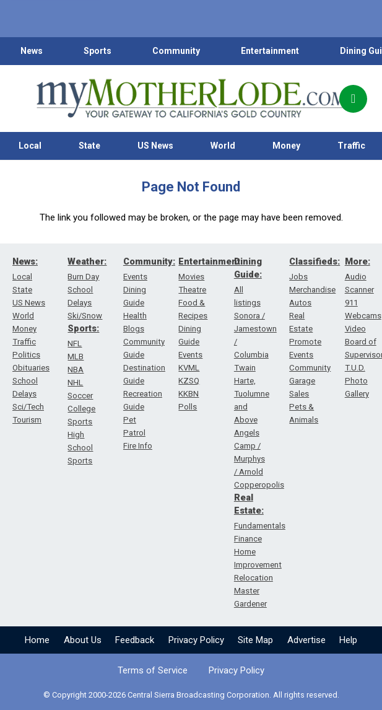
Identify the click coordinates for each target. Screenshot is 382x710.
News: (25, 261)
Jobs (298, 276)
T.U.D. (355, 367)
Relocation (253, 577)
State (89, 146)
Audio (356, 276)
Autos (300, 302)
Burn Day (83, 276)
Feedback (134, 640)
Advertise (306, 640)
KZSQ (188, 380)
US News (155, 146)
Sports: (83, 328)
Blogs (133, 328)
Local (30, 146)
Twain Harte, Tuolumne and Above (251, 393)
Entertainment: (210, 261)
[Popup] (353, 99)
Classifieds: (314, 261)
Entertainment (270, 51)
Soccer (80, 395)
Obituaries (31, 367)
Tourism (26, 419)
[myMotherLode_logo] (190, 98)
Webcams (363, 315)
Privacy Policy (196, 640)
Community (176, 51)
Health (135, 315)
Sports (97, 51)
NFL (74, 343)
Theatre (192, 289)
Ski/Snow (84, 315)
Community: (149, 261)
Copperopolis (259, 484)
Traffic (24, 341)
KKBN (188, 393)
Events (135, 276)
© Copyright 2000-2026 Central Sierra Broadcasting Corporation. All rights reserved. (191, 694)
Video (355, 328)
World (223, 146)
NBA (75, 369)
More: (357, 261)
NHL (75, 382)
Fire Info (137, 445)
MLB (75, 356)
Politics (26, 354)
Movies (191, 276)
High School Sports (80, 447)
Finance (248, 538)
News (31, 51)
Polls (187, 406)
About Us (83, 640)
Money (286, 146)
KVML (188, 367)
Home (37, 640)
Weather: (86, 261)
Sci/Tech (28, 406)
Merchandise (312, 289)
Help (348, 640)
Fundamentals (259, 525)
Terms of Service (153, 670)
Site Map (255, 640)
